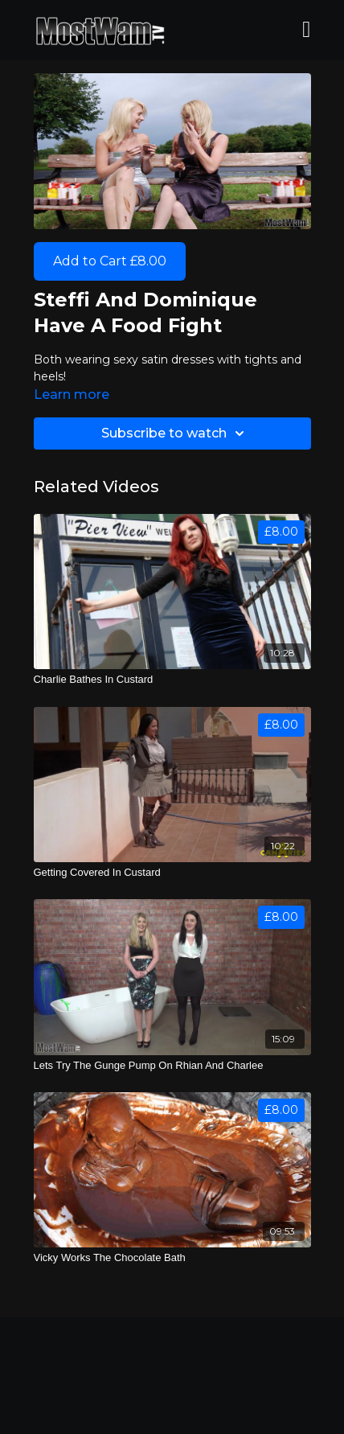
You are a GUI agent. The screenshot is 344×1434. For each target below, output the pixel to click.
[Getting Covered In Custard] (172, 873)
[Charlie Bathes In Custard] (172, 680)
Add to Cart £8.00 (109, 261)
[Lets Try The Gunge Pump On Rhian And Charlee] (172, 1066)
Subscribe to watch (175, 433)
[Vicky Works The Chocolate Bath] (172, 1258)
